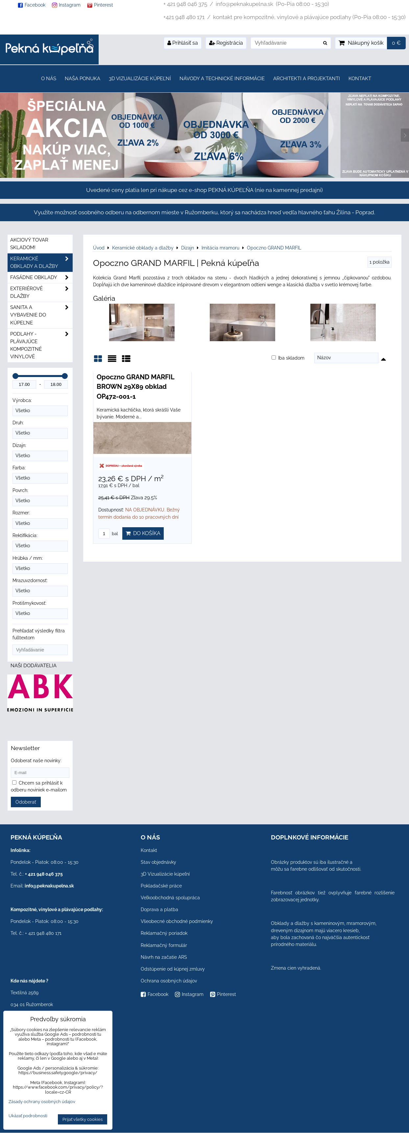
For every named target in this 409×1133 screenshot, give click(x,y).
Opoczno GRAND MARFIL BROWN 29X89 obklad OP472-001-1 (135, 386)
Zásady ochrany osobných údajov (42, 1101)
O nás (48, 79)
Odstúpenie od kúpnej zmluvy (173, 969)
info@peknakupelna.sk (49, 885)
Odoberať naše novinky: (36, 760)
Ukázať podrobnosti (28, 1116)
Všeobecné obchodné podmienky (177, 921)
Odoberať (25, 802)
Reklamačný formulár (164, 945)
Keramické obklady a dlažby (41, 262)
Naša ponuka (82, 79)
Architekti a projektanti (306, 79)
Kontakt (360, 79)
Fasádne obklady (41, 277)
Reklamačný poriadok (164, 933)
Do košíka (143, 533)
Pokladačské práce (161, 885)
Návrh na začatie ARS (164, 957)
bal (108, 533)
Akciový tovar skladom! (29, 243)
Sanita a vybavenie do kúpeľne (41, 315)
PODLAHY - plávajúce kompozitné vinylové (41, 345)
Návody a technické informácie (222, 79)
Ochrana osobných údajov (169, 980)
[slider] (15, 376)
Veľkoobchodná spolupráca (170, 897)
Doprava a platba (159, 909)
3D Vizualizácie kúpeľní (140, 79)
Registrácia (226, 43)
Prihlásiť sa (182, 43)
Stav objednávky (158, 862)
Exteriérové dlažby (41, 292)
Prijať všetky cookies (82, 1119)
